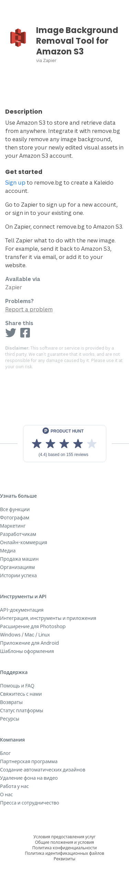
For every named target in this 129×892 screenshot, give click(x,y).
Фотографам (14, 517)
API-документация (22, 609)
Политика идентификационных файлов (64, 853)
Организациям (17, 567)
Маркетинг (12, 525)
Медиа (7, 550)
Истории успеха (18, 575)
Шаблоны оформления (27, 651)
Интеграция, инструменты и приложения (48, 618)
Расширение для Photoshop (33, 626)
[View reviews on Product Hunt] (64, 443)
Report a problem (29, 309)
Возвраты (11, 702)
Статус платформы (21, 710)
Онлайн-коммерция (23, 542)
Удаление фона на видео (29, 778)
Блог (5, 753)
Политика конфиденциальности (64, 848)
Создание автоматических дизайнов (42, 769)
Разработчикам (18, 534)
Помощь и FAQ (17, 685)
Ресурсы (9, 718)
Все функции (15, 509)
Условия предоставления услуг (64, 837)
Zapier (49, 60)
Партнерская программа (28, 761)
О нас (6, 794)
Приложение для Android (29, 643)
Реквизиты (64, 859)
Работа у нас (14, 786)
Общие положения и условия (64, 842)
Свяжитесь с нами (21, 694)
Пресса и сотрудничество (29, 802)
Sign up (15, 182)
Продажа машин (19, 559)
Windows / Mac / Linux (25, 634)
